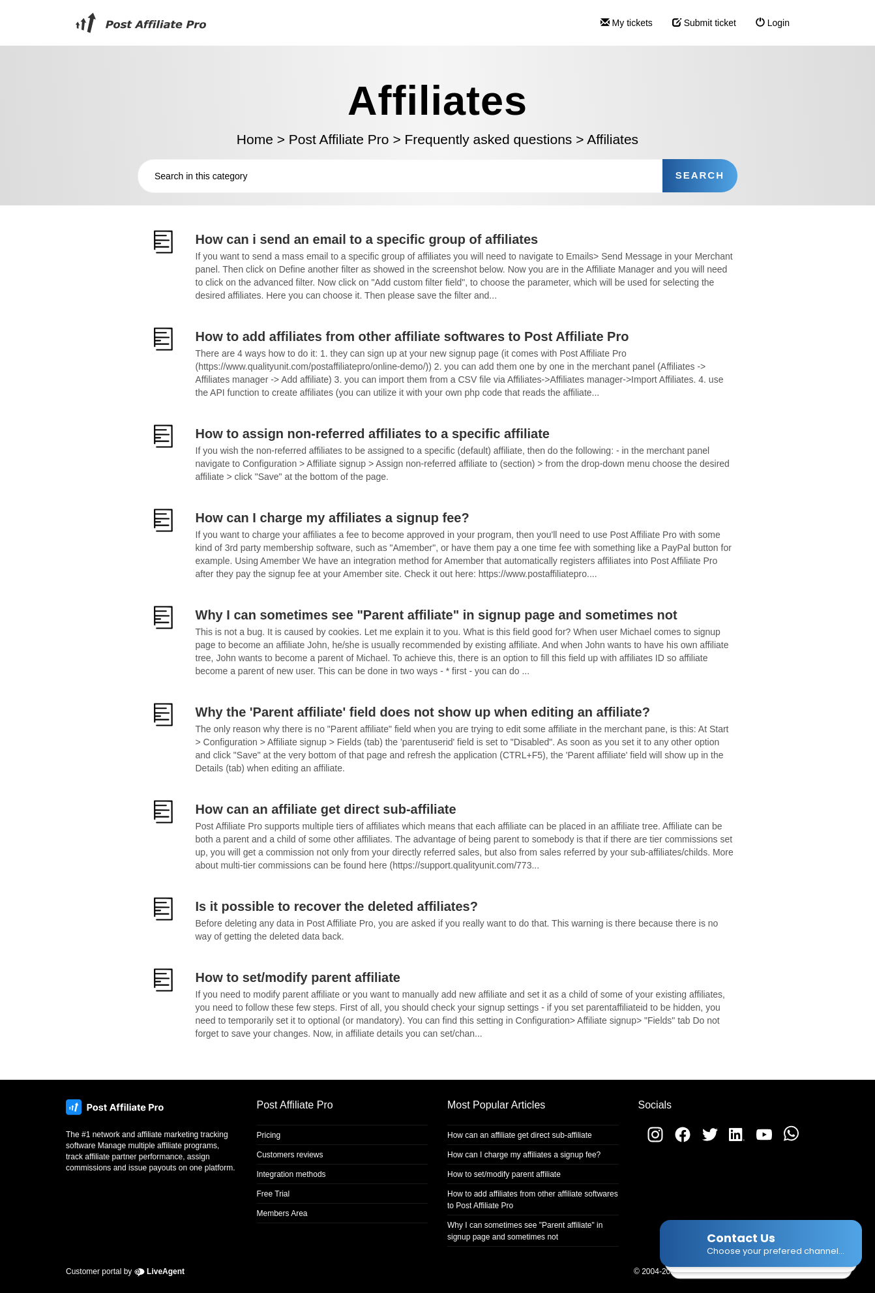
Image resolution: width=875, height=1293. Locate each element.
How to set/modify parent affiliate (504, 1174)
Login (768, 28)
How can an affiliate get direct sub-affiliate (519, 1135)
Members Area (282, 1213)
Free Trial (273, 1193)
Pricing (269, 1135)
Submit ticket (699, 28)
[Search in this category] (400, 176)
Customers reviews (290, 1154)
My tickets (622, 28)
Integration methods (291, 1174)
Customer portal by (125, 1271)
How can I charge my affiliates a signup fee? (524, 1154)
